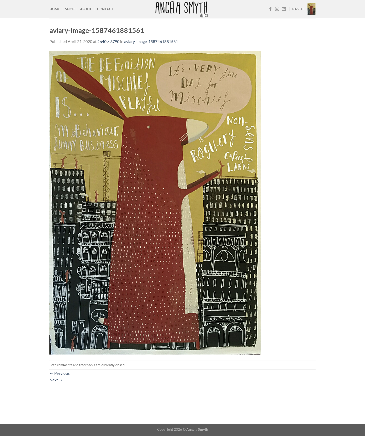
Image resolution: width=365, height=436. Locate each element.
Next (56, 379)
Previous (59, 373)
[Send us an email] (284, 9)
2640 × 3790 (108, 41)
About (86, 9)
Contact (105, 9)
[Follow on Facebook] (270, 9)
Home (54, 9)
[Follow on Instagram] (277, 9)
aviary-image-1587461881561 (151, 41)
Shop (69, 9)
